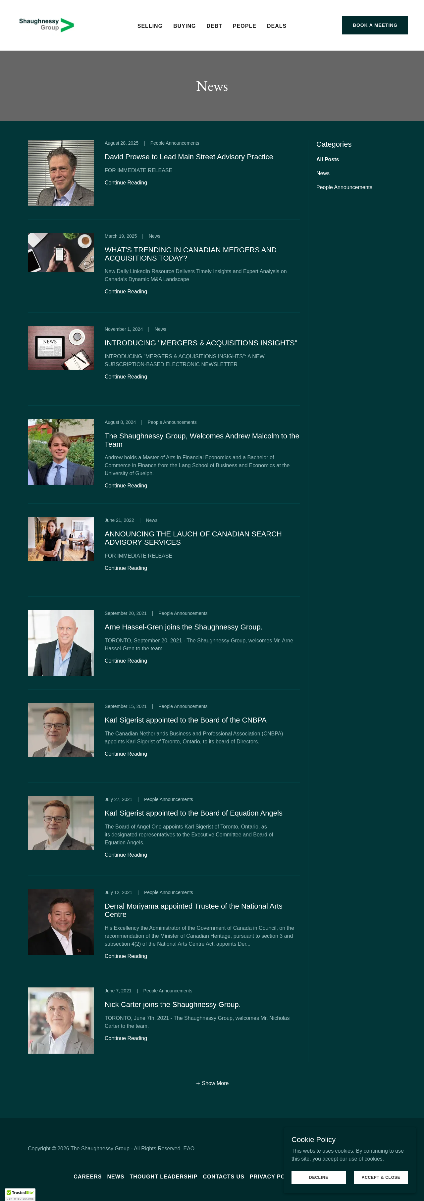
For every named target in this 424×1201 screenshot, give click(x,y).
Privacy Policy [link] (274, 1176)
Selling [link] (150, 26)
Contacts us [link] (223, 1176)
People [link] (244, 26)
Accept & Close (381, 1177)
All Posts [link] (327, 159)
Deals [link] (277, 26)
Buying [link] (184, 26)
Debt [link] (214, 26)
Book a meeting (375, 25)
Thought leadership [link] (164, 1176)
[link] (46, 24)
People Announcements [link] (344, 187)
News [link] (323, 173)
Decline (318, 1177)
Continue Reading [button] (126, 182)
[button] (212, 1083)
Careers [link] (88, 1176)
